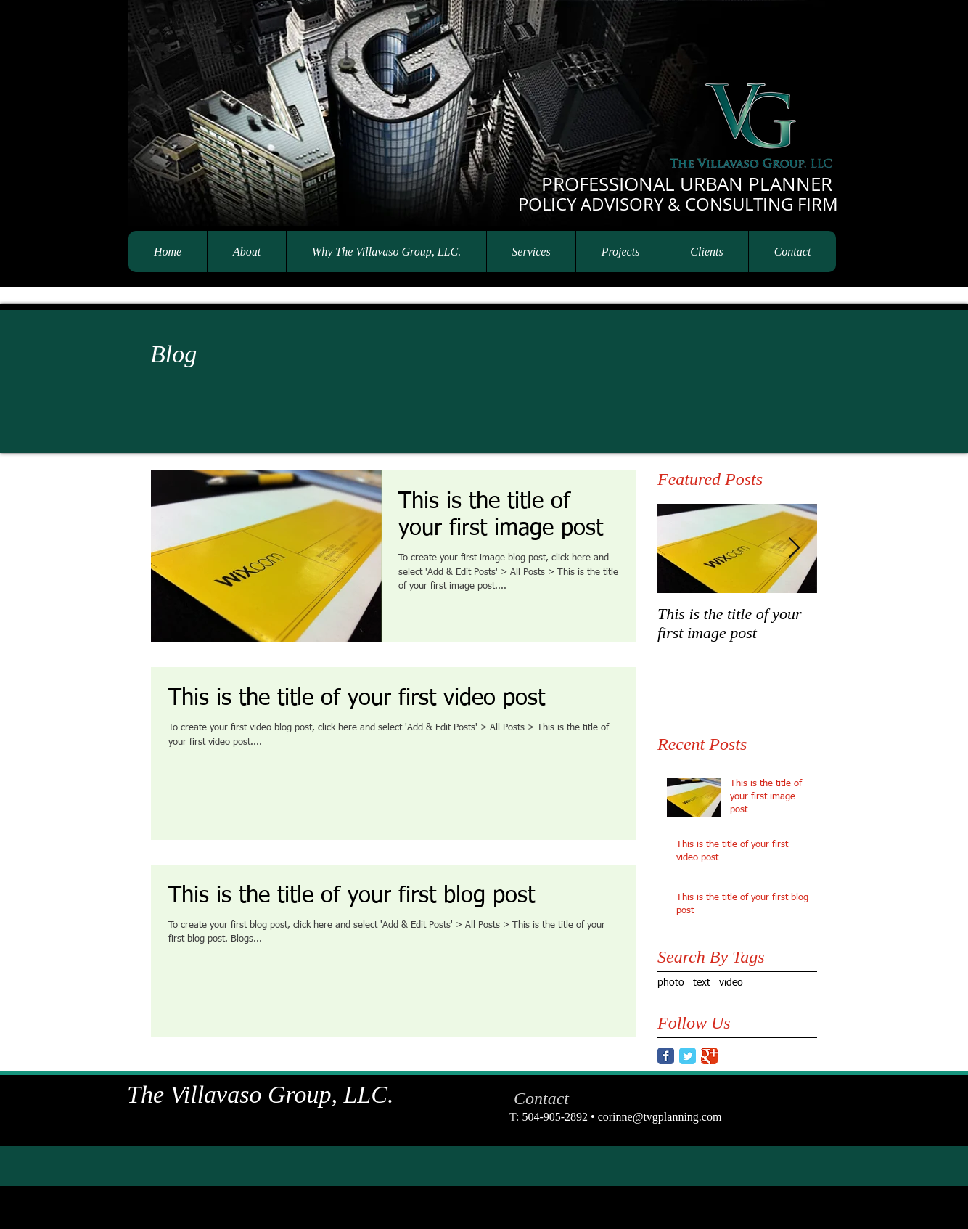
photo (670, 983)
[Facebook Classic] (665, 1056)
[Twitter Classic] (687, 1056)
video (731, 983)
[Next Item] (793, 548)
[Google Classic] (709, 1056)
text (701, 983)
